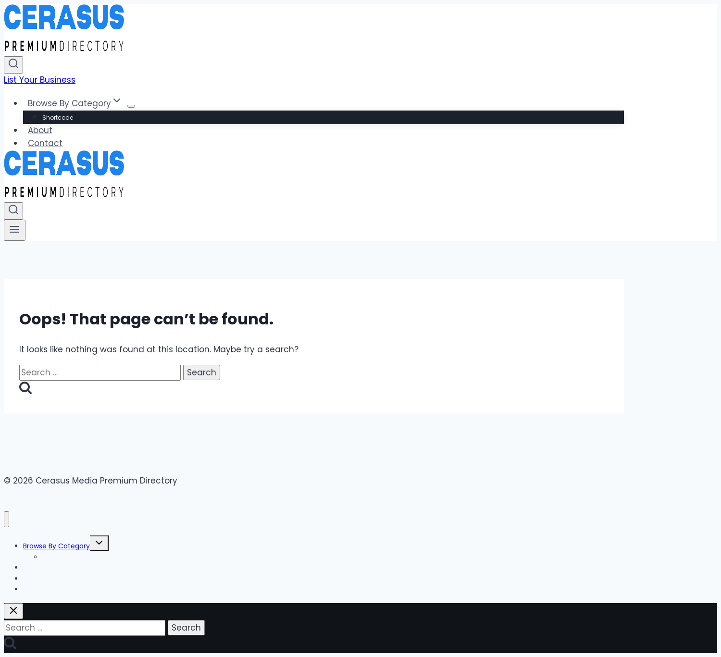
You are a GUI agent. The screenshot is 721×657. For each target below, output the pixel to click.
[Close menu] (6, 519)
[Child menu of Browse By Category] (131, 106)
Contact (45, 143)
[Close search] (13, 611)
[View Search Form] (13, 65)
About (40, 130)
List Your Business (39, 80)
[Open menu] (14, 230)
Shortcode (57, 117)
